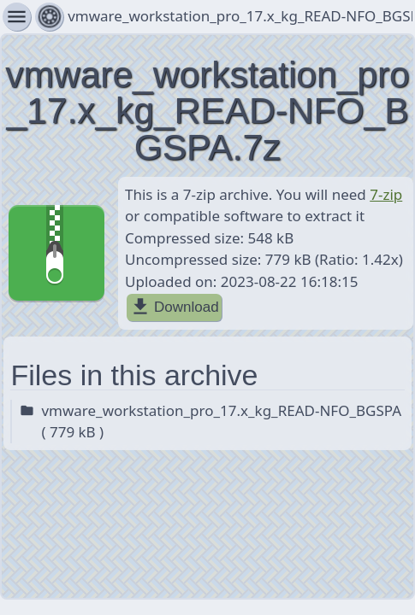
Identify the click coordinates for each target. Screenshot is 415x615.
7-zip (386, 194)
